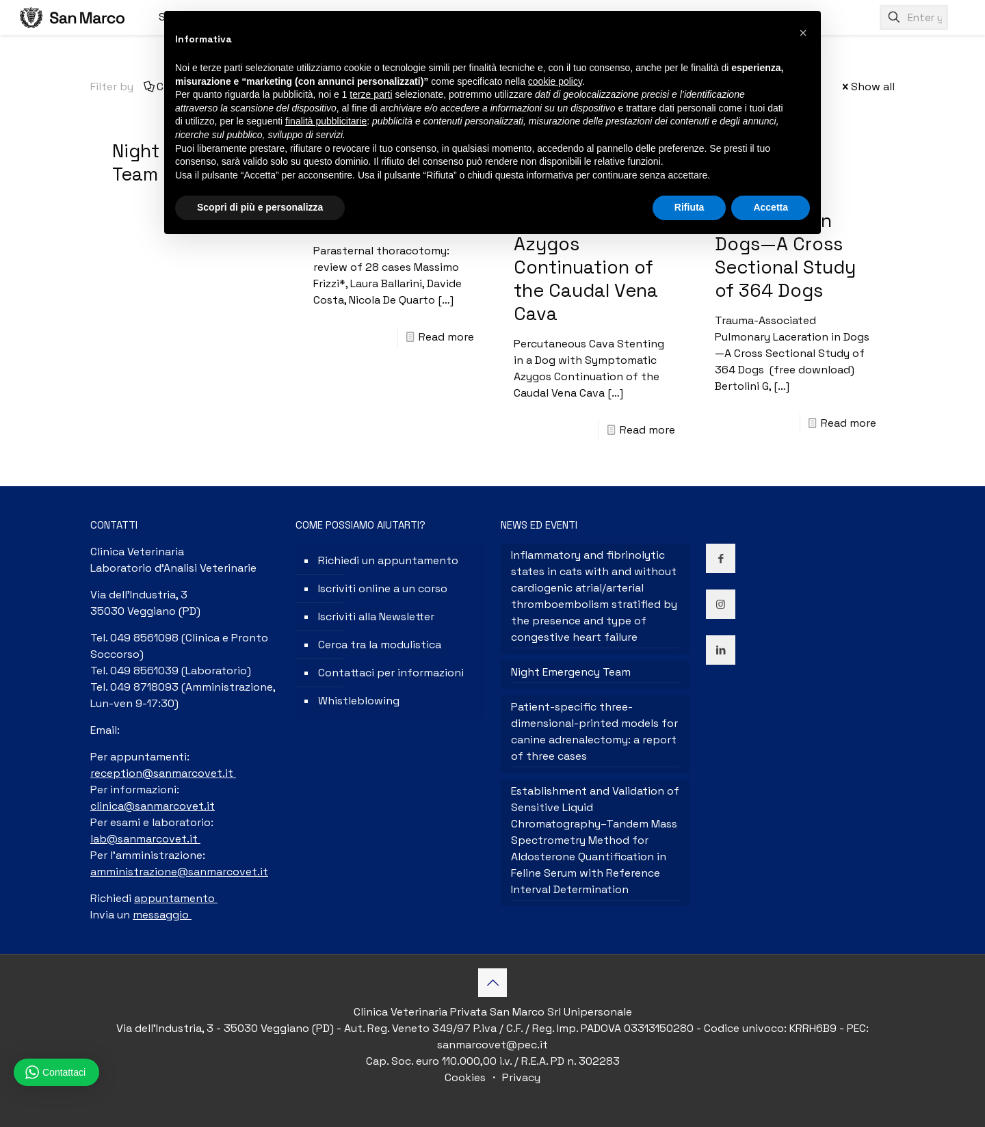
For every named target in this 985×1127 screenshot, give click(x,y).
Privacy (519, 1077)
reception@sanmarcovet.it (163, 773)
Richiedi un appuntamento (388, 560)
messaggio (162, 914)
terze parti (371, 94)
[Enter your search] (914, 17)
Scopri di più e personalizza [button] (260, 207)
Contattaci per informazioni (391, 672)
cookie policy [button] (555, 81)
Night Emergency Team (571, 672)
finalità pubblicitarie (326, 121)
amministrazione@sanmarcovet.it (179, 871)
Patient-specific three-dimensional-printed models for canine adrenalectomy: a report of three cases (594, 731)
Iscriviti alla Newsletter (376, 616)
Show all (867, 86)
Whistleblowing (358, 700)
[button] (803, 33)
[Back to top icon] (492, 982)
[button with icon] (720, 558)
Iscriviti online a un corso (382, 588)
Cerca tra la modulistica (379, 644)
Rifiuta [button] (689, 207)
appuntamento (176, 898)
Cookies (466, 1077)
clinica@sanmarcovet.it (152, 806)
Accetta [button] (770, 207)
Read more (446, 337)
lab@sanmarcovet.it (145, 839)
